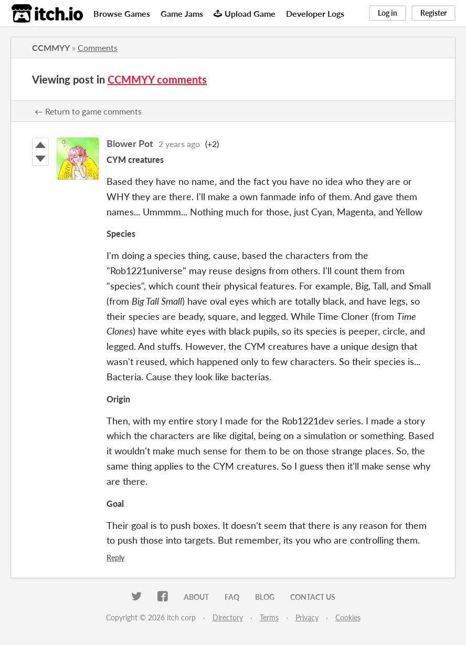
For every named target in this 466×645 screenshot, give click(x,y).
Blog (264, 596)
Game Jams (182, 13)
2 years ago (179, 144)
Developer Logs (315, 13)
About (196, 596)
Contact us (312, 596)
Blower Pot (130, 143)
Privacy (307, 617)
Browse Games (121, 13)
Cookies (348, 617)
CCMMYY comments (157, 79)
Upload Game (245, 13)
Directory (228, 617)
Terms (269, 617)
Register (433, 12)
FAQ (232, 596)
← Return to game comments (88, 111)
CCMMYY (51, 48)
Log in (387, 12)
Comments (98, 48)
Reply (115, 557)
